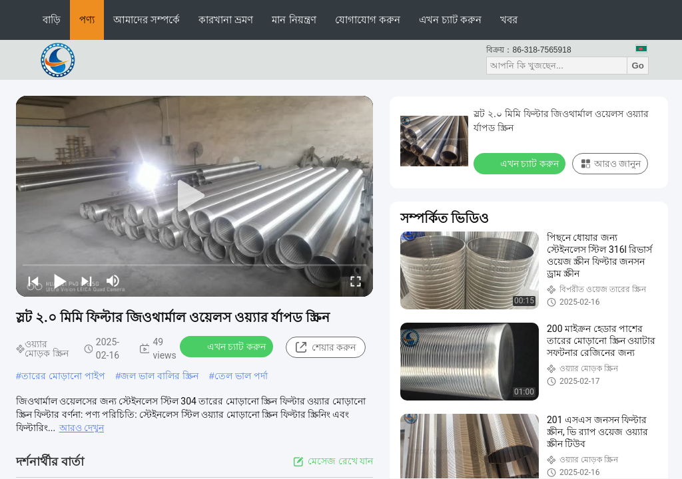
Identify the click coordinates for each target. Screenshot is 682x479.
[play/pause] (60, 281)
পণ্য (87, 19)
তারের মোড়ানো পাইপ (63, 376)
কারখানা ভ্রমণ (225, 19)
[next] (86, 281)
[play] (194, 196)
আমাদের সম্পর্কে (146, 19)
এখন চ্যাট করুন (450, 20)
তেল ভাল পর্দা (241, 376)
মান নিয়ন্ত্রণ (294, 19)
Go (637, 66)
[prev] (33, 281)
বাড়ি (52, 19)
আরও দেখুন (81, 427)
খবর (508, 19)
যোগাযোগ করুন (367, 19)
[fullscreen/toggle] (355, 281)
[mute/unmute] (113, 281)
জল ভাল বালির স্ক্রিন (159, 376)
